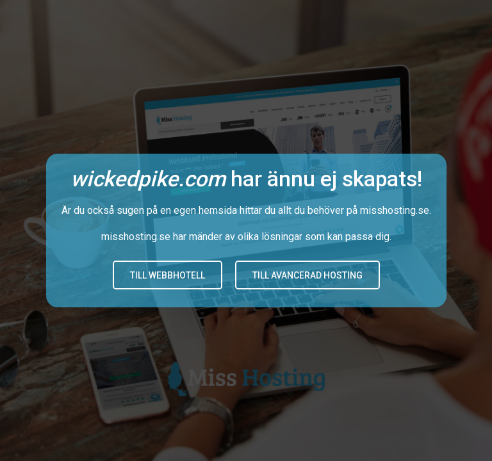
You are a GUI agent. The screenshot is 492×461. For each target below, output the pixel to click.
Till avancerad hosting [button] (307, 275)
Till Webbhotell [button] (167, 275)
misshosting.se (394, 210)
